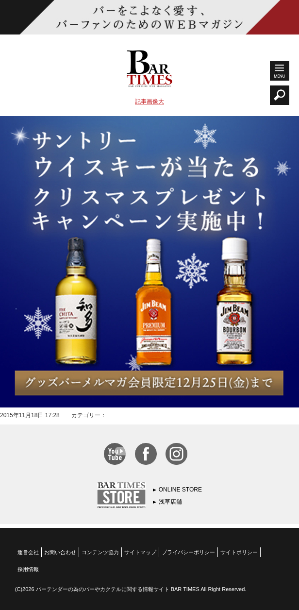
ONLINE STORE (180, 489)
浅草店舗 (170, 501)
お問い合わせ (60, 552)
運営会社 (28, 552)
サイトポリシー (239, 552)
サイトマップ (140, 552)
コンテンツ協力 (100, 552)
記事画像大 (149, 101)
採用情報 (28, 569)
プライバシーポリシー (188, 552)
